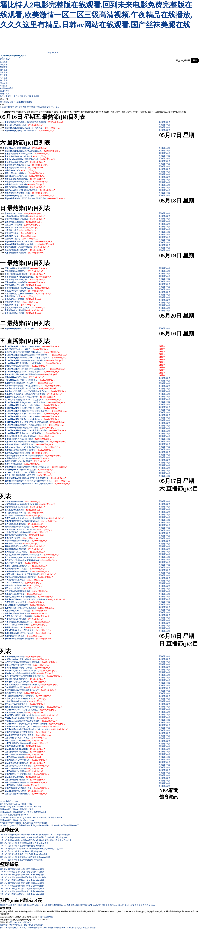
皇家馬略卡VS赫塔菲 (25, 291)
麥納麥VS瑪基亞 (26, 510)
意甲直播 (3, 75)
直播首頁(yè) (5, 59)
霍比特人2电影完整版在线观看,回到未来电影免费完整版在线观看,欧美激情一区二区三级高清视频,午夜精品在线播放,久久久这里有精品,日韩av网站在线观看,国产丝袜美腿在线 (96, 15)
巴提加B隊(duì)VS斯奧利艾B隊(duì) (33, 521)
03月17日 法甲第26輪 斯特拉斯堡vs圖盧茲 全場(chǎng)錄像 (24, 843)
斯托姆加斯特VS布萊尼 (26, 546)
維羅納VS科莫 (23, 296)
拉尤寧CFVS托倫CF (31, 698)
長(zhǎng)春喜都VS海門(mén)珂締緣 (32, 428)
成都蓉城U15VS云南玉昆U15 (38, 372)
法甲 (16, 107)
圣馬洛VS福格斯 (26, 757)
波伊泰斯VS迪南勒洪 (27, 752)
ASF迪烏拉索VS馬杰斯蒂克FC (36, 721)
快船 (56, 905)
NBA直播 (4, 83)
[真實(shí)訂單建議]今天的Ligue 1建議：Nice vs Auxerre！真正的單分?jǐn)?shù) (31, 817)
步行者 (148, 905)
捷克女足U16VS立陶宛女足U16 (38, 151)
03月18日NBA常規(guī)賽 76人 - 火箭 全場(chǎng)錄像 (22, 894)
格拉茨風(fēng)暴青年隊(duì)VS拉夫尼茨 (33, 555)
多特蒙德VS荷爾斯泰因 (26, 187)
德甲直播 (3, 72)
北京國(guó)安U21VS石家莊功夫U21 (41, 402)
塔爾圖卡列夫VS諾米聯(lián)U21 (36, 715)
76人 (153, 905)
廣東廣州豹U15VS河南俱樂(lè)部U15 (41, 422)
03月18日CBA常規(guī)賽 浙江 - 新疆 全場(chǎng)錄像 (22, 888)
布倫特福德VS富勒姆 (25, 253)
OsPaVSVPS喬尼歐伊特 (26, 704)
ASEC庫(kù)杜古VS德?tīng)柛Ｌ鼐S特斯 (40, 724)
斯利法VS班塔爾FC (29, 605)
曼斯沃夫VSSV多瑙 (25, 594)
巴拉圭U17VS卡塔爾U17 (35, 196)
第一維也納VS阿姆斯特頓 (27, 566)
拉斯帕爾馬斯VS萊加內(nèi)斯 (29, 288)
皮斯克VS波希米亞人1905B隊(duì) (31, 529)
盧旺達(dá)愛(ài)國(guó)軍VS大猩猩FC (44, 729)
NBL (48, 107)
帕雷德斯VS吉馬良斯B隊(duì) (36, 670)
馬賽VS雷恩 (22, 230)
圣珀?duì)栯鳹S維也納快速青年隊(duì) (32, 560)
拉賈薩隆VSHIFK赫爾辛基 (28, 591)
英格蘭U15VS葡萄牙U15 (35, 131)
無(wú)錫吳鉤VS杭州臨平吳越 (29, 439)
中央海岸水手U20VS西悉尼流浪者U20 (38, 394)
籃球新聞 (27, 96)
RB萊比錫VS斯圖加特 (26, 173)
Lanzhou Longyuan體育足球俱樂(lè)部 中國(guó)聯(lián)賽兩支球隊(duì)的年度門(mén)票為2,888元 (39, 825)
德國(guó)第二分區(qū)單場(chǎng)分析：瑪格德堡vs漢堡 (23, 812)
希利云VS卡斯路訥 (26, 619)
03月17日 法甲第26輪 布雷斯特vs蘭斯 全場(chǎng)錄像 (22, 846)
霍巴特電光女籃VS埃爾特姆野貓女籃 (42, 478)
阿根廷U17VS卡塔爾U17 (35, 328)
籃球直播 (3, 80)
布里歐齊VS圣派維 (26, 754)
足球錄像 (3, 96)
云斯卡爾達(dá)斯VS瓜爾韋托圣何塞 (34, 374)
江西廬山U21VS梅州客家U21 (38, 346)
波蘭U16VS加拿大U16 (34, 241)
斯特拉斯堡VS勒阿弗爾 (26, 216)
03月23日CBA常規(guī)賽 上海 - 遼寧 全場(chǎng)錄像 (22, 869)
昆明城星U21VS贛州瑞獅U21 (38, 405)
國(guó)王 (62, 905)
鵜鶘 (81, 905)
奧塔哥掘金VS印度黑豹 (34, 470)
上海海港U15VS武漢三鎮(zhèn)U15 (41, 425)
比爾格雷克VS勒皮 (26, 791)
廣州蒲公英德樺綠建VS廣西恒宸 (30, 475)
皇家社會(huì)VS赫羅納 (26, 282)
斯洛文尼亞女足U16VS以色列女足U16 (40, 198)
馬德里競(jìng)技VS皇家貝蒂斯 (29, 294)
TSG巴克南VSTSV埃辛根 (27, 625)
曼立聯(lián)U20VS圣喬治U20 (34, 397)
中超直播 (3, 64)
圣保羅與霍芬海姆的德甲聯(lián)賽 (14, 815)
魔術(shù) (114, 905)
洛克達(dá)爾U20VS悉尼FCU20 (35, 388)
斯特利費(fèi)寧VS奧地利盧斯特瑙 (31, 557)
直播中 (162, 346)
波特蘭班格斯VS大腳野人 (28, 349)
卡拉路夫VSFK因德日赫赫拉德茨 (30, 597)
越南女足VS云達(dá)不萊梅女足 (38, 128)
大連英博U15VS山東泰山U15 (38, 419)
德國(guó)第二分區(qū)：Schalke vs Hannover (18, 820)
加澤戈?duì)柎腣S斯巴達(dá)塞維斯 (33, 574)
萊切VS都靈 (22, 305)
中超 (8, 107)
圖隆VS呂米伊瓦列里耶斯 (29, 774)
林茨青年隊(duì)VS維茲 (26, 552)
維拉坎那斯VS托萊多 (31, 665)
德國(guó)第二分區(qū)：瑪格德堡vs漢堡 (16, 809)
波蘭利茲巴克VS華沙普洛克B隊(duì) (34, 684)
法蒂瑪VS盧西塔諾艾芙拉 (34, 673)
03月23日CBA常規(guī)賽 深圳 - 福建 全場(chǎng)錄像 (22, 872)
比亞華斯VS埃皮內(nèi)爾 (29, 743)
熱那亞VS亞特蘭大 (25, 213)
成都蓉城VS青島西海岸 (26, 162)
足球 (10, 905)
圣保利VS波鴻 (23, 170)
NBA (57, 107)
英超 (33, 107)
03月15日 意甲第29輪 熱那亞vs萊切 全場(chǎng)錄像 (21, 860)
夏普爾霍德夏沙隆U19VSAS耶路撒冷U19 (35, 400)
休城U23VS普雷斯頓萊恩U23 (32, 450)
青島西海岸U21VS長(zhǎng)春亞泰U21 (42, 411)
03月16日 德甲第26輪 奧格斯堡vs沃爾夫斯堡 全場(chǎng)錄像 (25, 857)
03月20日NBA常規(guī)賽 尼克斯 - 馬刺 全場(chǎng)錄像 (23, 877)
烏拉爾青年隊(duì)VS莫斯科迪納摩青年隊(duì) (42, 481)
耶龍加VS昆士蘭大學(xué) (29, 458)
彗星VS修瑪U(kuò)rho (26, 585)
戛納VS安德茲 (25, 785)
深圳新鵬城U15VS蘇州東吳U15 (39, 363)
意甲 (29, 107)
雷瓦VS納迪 (30, 377)
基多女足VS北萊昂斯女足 (31, 630)
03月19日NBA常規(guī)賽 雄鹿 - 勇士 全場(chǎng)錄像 (22, 891)
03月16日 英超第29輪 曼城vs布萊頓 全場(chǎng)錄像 (21, 851)
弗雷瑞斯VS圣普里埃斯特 (29, 788)
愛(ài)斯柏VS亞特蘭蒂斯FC (28, 613)
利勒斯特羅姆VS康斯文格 (27, 541)
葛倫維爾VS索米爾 (26, 768)
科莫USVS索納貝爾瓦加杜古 (35, 710)
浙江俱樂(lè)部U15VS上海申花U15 (41, 360)
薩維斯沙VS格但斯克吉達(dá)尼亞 (33, 504)
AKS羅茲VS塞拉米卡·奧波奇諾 (31, 577)
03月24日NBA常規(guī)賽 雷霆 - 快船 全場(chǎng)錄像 (22, 874)
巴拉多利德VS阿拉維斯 (26, 274)
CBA (52, 107)
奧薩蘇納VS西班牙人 (25, 271)
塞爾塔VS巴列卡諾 (25, 285)
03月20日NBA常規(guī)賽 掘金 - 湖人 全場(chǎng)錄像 (22, 880)
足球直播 (3, 62)
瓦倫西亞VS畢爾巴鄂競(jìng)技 (29, 277)
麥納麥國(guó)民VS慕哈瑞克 (30, 696)
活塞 (46, 905)
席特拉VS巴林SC (26, 501)
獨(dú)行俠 (122, 905)
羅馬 (29, 905)
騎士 (41, 905)
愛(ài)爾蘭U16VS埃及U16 (35, 244)
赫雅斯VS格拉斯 (26, 777)
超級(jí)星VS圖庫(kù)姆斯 (29, 532)
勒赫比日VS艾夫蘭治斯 (28, 760)
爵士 (138, 905)
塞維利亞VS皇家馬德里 (26, 280)
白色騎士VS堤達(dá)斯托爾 (30, 668)
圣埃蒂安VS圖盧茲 (25, 222)
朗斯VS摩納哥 (23, 239)
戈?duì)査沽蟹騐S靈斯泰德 (30, 616)
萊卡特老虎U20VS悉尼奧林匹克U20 (37, 386)
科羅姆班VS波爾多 (26, 771)
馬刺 (37, 905)
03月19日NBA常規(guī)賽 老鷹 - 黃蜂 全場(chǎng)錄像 (22, 886)
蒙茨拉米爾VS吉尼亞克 (28, 782)
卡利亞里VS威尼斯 (25, 313)
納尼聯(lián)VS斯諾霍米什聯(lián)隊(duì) (34, 352)
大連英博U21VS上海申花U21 (38, 414)
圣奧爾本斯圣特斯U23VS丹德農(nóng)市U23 (39, 442)
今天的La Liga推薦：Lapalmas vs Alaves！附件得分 (20, 807)
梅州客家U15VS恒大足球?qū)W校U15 (42, 430)
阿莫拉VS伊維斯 (30, 682)
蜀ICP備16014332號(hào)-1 (21, 922)
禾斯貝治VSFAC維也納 (26, 569)
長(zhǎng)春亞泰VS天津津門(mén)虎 (32, 159)
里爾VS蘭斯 (22, 236)
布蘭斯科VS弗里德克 (25, 524)
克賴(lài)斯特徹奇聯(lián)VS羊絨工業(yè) (41, 467)
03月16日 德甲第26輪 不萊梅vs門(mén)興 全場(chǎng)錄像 (23, 854)
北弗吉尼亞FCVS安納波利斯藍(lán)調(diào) (35, 676)
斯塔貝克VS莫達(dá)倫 (26, 535)
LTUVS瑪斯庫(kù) (24, 583)
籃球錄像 (11, 96)
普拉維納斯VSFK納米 (28, 701)
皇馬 (33, 905)
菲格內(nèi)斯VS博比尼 (28, 738)
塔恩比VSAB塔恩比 (27, 602)
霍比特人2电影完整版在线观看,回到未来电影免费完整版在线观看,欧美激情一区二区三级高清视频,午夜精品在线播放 (48, 928)
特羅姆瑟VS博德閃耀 (25, 549)
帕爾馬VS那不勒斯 (25, 299)
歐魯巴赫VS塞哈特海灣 (33, 639)
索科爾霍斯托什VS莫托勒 (27, 527)
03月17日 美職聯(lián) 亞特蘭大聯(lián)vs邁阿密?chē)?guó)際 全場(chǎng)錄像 (31, 849)
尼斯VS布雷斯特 (24, 225)
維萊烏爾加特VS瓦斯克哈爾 (30, 732)
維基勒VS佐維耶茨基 (27, 679)
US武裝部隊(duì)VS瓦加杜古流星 (37, 726)
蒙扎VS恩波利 (23, 302)
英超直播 (3, 67)
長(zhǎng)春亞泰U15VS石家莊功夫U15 (42, 358)
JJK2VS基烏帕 (23, 588)
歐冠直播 (3, 86)
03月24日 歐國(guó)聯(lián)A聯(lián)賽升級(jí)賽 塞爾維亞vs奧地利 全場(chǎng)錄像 (34, 837)
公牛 (143, 905)
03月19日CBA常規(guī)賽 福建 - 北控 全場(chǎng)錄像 (22, 883)
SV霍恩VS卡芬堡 (24, 563)
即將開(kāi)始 (164, 122)
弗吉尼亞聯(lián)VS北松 (28, 453)
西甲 (25, 107)
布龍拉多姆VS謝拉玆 (27, 507)
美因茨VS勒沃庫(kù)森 (26, 176)
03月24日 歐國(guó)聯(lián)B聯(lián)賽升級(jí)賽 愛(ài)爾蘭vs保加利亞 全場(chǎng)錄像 (35, 835)
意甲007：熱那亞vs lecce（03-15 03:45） (16, 804)
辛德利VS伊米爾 (26, 656)
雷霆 (85, 905)
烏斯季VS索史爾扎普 (25, 712)
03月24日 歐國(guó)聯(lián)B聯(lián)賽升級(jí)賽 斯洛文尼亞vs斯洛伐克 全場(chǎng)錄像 (35, 840)
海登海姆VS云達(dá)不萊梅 (28, 182)
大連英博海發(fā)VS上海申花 (29, 156)
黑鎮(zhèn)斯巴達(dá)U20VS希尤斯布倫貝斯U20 (42, 484)
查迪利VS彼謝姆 (26, 746)
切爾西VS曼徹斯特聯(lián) (27, 148)
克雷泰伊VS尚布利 (26, 740)
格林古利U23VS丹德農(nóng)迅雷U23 (36, 447)
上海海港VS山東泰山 (25, 168)
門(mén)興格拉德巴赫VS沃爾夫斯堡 (31, 190)
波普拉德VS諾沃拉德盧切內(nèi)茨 (33, 690)
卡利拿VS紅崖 (25, 464)
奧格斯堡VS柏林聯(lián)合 (27, 193)
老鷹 (107, 905)
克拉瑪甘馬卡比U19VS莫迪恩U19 (32, 472)
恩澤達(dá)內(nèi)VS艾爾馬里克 (32, 608)
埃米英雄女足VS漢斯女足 (35, 380)
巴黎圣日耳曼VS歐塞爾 (26, 219)
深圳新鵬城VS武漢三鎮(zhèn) (29, 154)
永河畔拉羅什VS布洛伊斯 (29, 766)
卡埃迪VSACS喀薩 (26, 627)
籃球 (6, 905)
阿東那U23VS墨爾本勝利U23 (32, 444)
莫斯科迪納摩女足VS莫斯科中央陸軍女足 (36, 707)
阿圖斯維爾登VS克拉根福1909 (29, 633)
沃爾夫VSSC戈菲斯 (25, 636)
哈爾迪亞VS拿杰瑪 (26, 513)
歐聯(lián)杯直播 (6, 88)
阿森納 (19, 905)
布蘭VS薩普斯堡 (24, 543)
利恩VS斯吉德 (23, 538)
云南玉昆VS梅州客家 (25, 125)
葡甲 (12, 107)
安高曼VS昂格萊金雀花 (28, 794)
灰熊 (99, 905)
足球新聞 (19, 96)
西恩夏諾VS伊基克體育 (28, 366)
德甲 (20, 107)
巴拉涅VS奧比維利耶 (27, 749)
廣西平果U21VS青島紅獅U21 (38, 408)
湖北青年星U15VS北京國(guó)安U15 (41, 369)
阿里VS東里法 (25, 693)
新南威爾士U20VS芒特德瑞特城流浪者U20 (40, 391)
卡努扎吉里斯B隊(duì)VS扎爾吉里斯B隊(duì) (37, 518)
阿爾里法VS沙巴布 (26, 687)
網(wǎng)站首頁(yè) (8, 102)
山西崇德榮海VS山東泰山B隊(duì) (31, 436)
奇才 (68, 905)
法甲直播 (3, 78)
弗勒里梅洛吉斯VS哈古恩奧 (30, 735)
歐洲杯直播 (4, 91)
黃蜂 (103, 905)
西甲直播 (3, 70)
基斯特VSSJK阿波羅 (25, 580)
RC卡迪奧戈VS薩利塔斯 (33, 718)
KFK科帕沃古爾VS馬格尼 (29, 659)
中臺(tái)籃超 (40, 107)
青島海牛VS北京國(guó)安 (27, 165)
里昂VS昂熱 (22, 233)
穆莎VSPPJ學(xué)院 (25, 515)
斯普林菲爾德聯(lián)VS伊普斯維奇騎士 (35, 456)
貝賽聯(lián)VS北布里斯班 (29, 461)
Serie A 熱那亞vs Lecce (9, 801)
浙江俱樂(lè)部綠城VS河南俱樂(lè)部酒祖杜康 (36, 122)
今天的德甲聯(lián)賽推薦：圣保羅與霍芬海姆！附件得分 (23, 823)
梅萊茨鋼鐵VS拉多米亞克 (29, 571)
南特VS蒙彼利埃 (24, 227)
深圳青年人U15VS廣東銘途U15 (39, 433)
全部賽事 (35, 96)
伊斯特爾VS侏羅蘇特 (27, 780)
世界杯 (3, 107)
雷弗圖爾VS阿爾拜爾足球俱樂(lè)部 (33, 662)
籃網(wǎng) (92, 905)
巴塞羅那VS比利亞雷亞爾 (27, 268)
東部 (2, 905)
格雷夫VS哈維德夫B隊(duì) (30, 622)
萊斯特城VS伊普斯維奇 (26, 250)
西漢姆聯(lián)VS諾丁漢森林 (28, 247)
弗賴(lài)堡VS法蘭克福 (26, 184)
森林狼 (51, 905)
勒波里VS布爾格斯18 (27, 763)
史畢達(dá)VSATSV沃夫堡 (27, 611)
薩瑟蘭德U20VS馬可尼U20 (33, 383)
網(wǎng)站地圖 (46, 917)
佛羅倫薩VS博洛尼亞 (25, 310)
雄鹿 (72, 905)
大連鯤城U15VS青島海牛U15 (38, 416)
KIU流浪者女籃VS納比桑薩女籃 (43, 599)
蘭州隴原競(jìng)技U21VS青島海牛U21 (42, 355)
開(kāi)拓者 (131, 905)
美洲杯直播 (4, 94)
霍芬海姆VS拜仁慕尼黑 (26, 179)
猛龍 (77, 905)
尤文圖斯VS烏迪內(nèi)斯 (27, 308)
